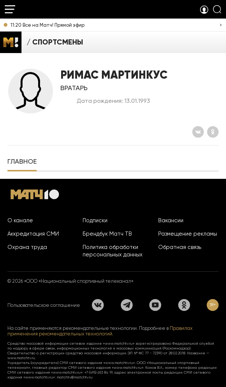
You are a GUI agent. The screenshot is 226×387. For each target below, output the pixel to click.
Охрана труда (27, 247)
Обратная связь (179, 247)
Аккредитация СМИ (33, 233)
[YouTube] (155, 305)
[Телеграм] (127, 305)
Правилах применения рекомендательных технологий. (100, 331)
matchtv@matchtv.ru (75, 377)
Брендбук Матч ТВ (107, 233)
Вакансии (170, 220)
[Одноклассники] (213, 132)
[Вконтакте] (198, 132)
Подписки (95, 220)
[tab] (22, 162)
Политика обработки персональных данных (113, 251)
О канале (20, 220)
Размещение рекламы (187, 233)
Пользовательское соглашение (43, 305)
